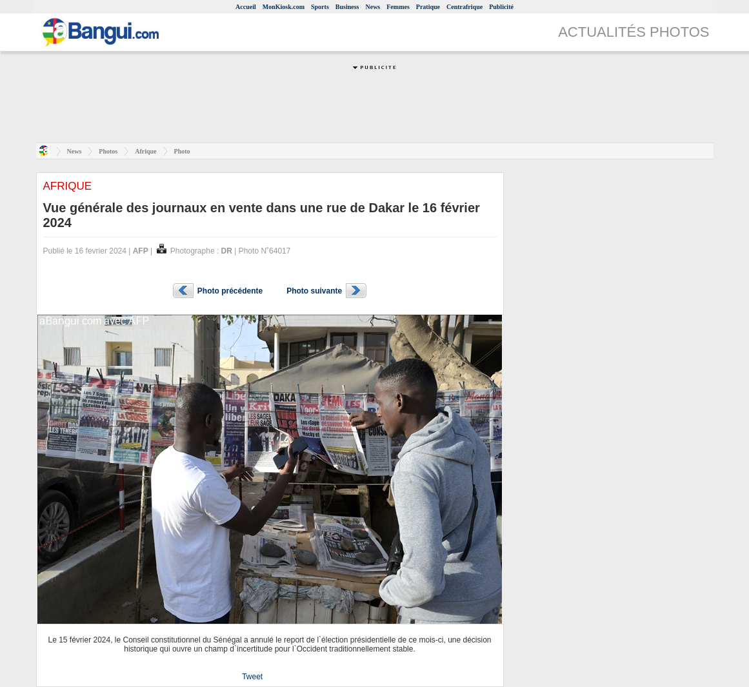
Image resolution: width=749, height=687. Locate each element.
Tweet (252, 676)
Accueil (245, 6)
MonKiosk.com (284, 6)
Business (347, 6)
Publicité (501, 6)
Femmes (398, 6)
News (372, 6)
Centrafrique (464, 6)
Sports (320, 6)
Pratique (428, 6)
